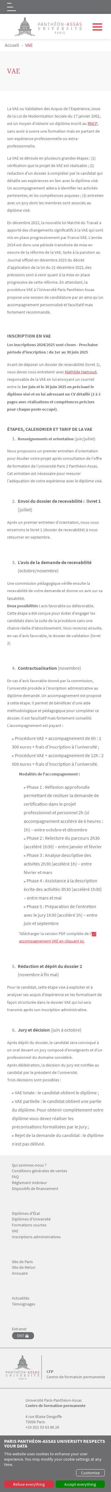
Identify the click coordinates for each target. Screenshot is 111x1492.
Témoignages (23, 1304)
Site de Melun (24, 1267)
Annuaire (20, 1273)
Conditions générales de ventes (39, 1170)
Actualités (20, 1298)
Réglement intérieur (29, 1182)
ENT (20, 1335)
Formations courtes (29, 1225)
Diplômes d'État (26, 1213)
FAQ (15, 1176)
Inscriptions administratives (36, 1236)
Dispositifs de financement (35, 1188)
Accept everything (80, 1484)
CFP (49, 1371)
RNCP (92, 123)
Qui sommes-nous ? (29, 1165)
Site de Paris (22, 1261)
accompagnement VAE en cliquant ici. (51, 941)
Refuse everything (29, 1484)
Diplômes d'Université (31, 1219)
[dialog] (55, 1463)
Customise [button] (90, 1472)
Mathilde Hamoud (80, 372)
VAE (15, 1231)
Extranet (19, 1329)
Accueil (12, 45)
